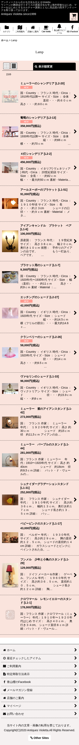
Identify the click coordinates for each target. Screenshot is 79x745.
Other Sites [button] (39, 738)
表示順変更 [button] (44, 66)
